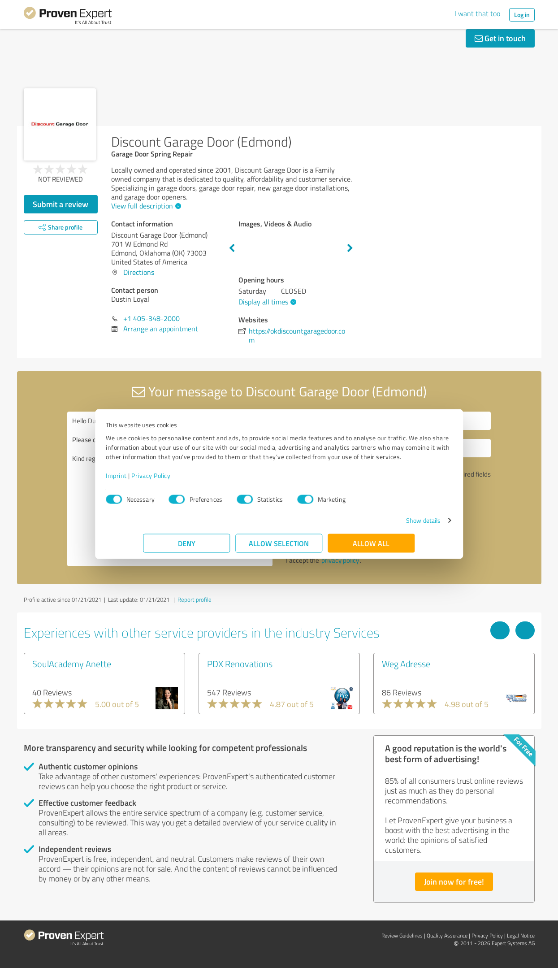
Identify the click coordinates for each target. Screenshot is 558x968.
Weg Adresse (406, 663)
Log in (522, 14)
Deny (186, 548)
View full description (145, 206)
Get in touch (500, 38)
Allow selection (279, 548)
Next (350, 248)
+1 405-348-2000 (151, 318)
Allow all (371, 548)
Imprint (153, 480)
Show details (385, 525)
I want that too (477, 13)
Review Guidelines (402, 935)
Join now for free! (454, 881)
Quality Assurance (447, 935)
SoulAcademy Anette (71, 663)
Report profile (194, 599)
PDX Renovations (240, 663)
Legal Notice (521, 935)
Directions (138, 272)
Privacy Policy (188, 480)
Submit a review (60, 204)
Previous (231, 248)
